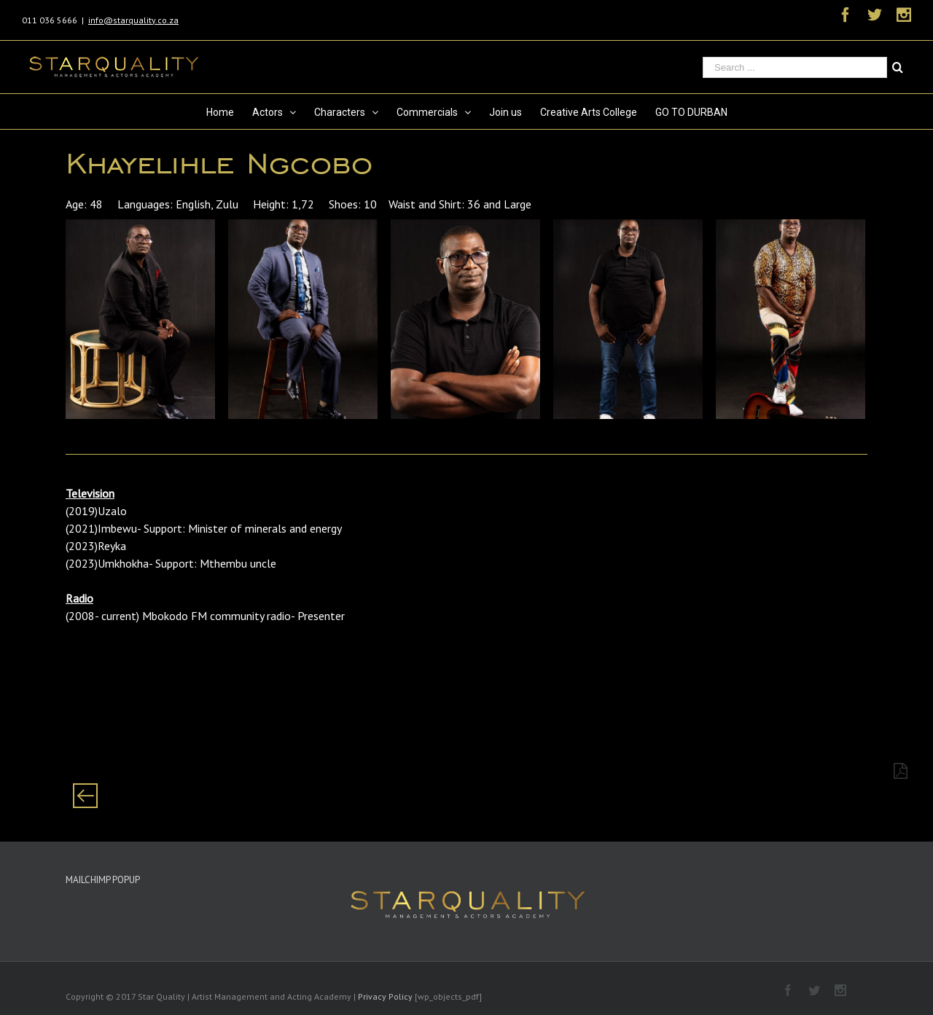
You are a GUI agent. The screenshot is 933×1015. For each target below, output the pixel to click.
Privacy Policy (385, 996)
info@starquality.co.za (133, 20)
